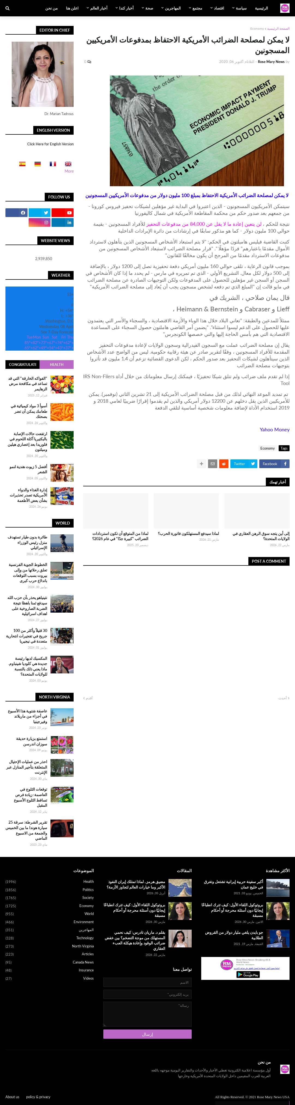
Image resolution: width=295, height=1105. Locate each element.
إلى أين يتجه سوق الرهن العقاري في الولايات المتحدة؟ (261, 536)
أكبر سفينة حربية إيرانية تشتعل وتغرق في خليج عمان (233, 884)
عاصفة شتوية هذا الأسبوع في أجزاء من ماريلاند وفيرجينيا (27, 716)
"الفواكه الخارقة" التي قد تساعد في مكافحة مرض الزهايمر (27, 383)
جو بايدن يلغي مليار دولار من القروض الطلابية (234, 935)
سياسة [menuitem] (241, 8)
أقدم (89, 698)
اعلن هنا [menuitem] (72, 8)
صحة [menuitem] (149, 8)
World (49, 914)
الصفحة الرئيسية (278, 28)
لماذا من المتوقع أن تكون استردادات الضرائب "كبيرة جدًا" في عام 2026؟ (120, 536)
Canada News (49, 962)
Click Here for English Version (50, 144)
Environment (49, 922)
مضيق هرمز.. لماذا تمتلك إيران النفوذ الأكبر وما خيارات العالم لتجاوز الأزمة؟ (136, 884)
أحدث (282, 698)
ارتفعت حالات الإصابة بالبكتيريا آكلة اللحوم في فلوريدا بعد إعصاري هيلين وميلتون (27, 441)
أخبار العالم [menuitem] (98, 8)
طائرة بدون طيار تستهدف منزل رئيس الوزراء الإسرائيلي (27, 542)
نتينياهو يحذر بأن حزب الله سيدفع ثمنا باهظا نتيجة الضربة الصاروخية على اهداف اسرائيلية (27, 605)
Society (49, 898)
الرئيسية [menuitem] (261, 8)
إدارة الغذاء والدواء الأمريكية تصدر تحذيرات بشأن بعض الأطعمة (28, 495)
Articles (49, 954)
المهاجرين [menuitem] (173, 8)
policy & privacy (38, 1097)
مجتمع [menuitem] (197, 8)
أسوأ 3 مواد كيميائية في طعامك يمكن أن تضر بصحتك (29, 411)
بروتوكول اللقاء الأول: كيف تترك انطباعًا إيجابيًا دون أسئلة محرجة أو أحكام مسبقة (232, 910)
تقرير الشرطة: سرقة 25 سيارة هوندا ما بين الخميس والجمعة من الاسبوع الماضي (26, 830)
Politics (49, 890)
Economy (257, 28)
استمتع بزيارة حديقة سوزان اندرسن (31, 741)
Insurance (49, 970)
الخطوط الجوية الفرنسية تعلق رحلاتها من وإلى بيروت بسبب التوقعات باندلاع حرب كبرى (28, 572)
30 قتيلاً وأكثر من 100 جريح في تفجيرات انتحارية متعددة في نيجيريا (26, 635)
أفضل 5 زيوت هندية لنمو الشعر (28, 469)
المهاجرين (49, 930)
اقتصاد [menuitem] (219, 8)
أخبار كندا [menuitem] (126, 8)
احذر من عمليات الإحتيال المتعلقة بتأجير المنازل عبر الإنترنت (26, 767)
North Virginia (49, 946)
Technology (49, 938)
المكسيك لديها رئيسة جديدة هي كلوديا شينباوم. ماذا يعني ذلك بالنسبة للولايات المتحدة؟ (27, 666)
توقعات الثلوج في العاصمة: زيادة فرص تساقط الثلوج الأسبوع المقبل (30, 797)
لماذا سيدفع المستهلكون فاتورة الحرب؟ (188, 533)
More (69, 171)
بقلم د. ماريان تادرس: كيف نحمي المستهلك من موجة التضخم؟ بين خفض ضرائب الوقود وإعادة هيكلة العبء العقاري (135, 940)
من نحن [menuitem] (51, 8)
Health (57, 364)
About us (12, 1097)
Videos (49, 978)
